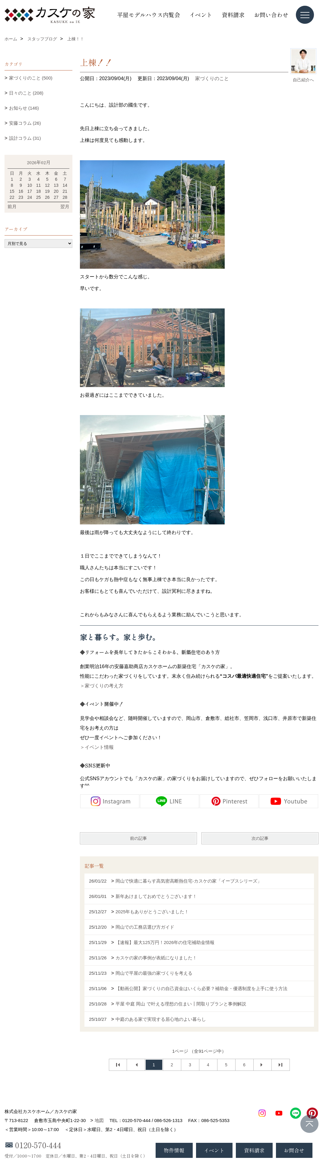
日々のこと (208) (26, 92)
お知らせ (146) (24, 108)
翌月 (64, 206)
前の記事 (138, 838)
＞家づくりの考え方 (101, 685)
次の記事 (260, 838)
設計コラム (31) (25, 138)
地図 (99, 1120)
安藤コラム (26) (25, 123)
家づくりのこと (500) (30, 77)
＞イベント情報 (97, 747)
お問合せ (294, 1150)
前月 (12, 206)
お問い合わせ (271, 15)
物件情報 (174, 1150)
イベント (200, 15)
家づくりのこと (212, 78)
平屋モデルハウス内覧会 (148, 15)
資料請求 (233, 15)
